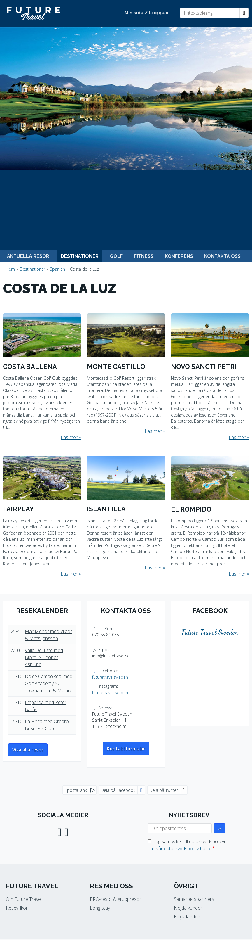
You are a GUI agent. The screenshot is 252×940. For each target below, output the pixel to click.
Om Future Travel (24, 757)
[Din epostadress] (180, 686)
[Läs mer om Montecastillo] (126, 232)
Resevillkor (17, 765)
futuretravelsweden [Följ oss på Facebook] (110, 535)
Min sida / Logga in (147, 12)
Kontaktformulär (126, 606)
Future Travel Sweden (209, 490)
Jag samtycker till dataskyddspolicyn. (188, 702)
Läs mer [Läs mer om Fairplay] (69, 431)
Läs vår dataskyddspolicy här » (179, 706)
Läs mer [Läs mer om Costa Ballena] (69, 295)
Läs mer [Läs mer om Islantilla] (153, 425)
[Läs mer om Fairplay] (42, 374)
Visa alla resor (27, 607)
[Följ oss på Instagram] (66, 689)
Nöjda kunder (188, 765)
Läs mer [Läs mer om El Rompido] (237, 431)
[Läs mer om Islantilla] (126, 371)
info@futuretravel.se (111, 513)
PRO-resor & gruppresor (115, 757)
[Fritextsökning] (210, 13)
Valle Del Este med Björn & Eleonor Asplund (44, 515)
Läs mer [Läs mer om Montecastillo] (153, 289)
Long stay (100, 765)
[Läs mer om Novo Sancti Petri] (210, 235)
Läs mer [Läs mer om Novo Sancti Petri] (237, 295)
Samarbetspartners (194, 757)
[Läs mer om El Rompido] (210, 374)
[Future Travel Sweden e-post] (123, 888)
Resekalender (42, 468)
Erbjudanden (187, 774)
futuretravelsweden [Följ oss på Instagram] (110, 550)
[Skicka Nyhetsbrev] (219, 686)
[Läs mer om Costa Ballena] (42, 235)
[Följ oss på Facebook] (59, 689)
